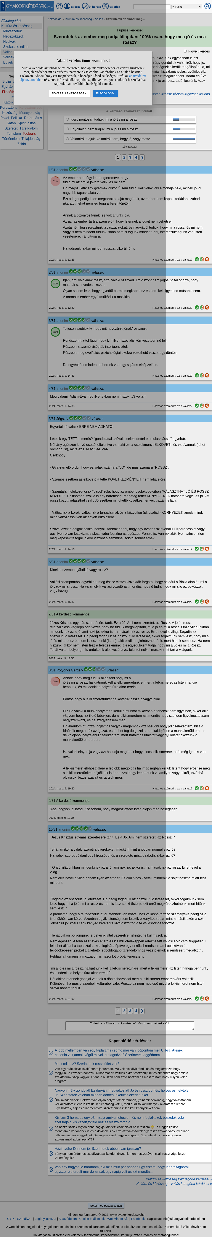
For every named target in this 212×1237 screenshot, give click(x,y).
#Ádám (178, 94)
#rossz (167, 94)
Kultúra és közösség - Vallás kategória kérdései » (174, 1184)
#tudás (204, 94)
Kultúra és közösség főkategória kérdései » (179, 1179)
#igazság (191, 94)
